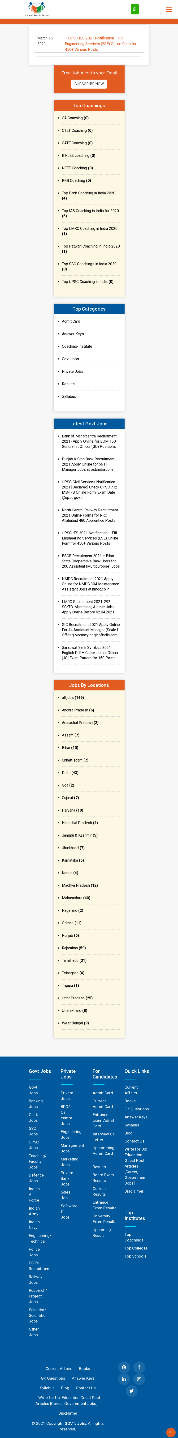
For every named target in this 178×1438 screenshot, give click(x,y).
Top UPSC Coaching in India (87, 281)
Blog (129, 1133)
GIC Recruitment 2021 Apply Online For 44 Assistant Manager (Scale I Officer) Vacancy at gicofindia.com (91, 629)
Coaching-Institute (77, 346)
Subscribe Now (89, 84)
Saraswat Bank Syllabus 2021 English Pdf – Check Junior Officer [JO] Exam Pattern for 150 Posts (90, 652)
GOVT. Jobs (75, 1423)
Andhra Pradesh (78, 710)
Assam (70, 735)
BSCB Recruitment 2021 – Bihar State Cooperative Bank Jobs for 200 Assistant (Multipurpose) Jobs (91, 561)
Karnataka (73, 860)
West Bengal (75, 1023)
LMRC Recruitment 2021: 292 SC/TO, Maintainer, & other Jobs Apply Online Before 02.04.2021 (88, 606)
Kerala (70, 873)
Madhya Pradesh (80, 885)
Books (130, 1101)
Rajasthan (74, 948)
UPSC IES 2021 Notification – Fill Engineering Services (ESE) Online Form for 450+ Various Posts (100, 44)
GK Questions (137, 1109)
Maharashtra (76, 898)
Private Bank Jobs (67, 1178)
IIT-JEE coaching (78, 155)
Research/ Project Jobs (38, 1296)
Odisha (72, 923)
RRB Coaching (76, 180)
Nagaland (72, 910)
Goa (68, 785)
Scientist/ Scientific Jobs (37, 1315)
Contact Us (134, 1141)
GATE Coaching (77, 143)
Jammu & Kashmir (80, 835)
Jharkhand (73, 848)
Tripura (70, 985)
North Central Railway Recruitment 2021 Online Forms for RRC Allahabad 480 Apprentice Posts (90, 515)
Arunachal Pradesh (80, 722)
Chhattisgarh (75, 760)
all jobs (73, 697)
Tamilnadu (74, 960)
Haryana (72, 810)
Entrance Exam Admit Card (103, 1120)
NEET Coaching (77, 168)
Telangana (73, 973)
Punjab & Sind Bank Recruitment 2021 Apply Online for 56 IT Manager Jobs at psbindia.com (88, 464)
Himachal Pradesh (80, 823)
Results (68, 384)
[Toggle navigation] (169, 9)
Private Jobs (72, 371)
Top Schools (136, 1256)
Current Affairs (59, 1368)
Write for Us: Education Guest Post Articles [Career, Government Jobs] (136, 1166)
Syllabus (69, 396)
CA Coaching (75, 118)
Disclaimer (134, 1191)
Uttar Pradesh (77, 998)
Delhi (70, 772)
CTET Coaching (77, 130)
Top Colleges (136, 1248)
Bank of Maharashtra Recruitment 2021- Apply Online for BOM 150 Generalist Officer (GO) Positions (89, 441)
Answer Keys (73, 334)
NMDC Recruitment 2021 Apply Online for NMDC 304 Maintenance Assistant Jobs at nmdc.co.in (90, 584)
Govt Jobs (70, 359)
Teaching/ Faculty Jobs (38, 1161)
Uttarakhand (74, 1010)
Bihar (70, 747)
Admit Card (71, 321)
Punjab (70, 935)
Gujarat (70, 798)
